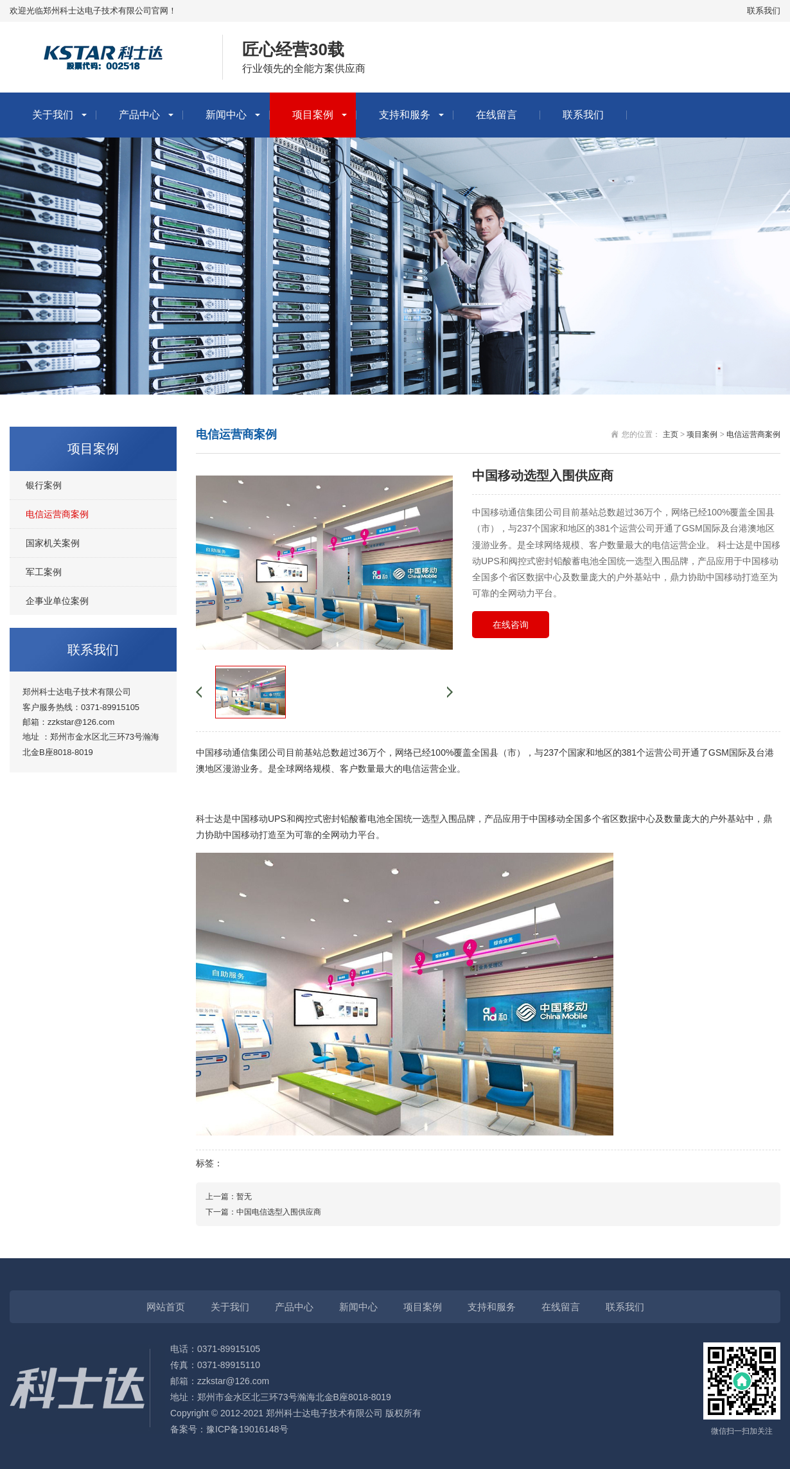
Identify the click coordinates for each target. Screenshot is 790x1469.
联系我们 (763, 10)
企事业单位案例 (57, 601)
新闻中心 (226, 114)
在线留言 (496, 114)
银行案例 (44, 485)
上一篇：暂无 (229, 1196)
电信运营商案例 (57, 514)
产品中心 (139, 114)
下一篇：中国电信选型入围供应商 (263, 1211)
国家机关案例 (53, 543)
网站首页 (165, 1306)
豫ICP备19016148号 (247, 1429)
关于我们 (52, 114)
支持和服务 (404, 114)
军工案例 (44, 572)
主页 (670, 434)
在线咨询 (511, 624)
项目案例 (312, 114)
